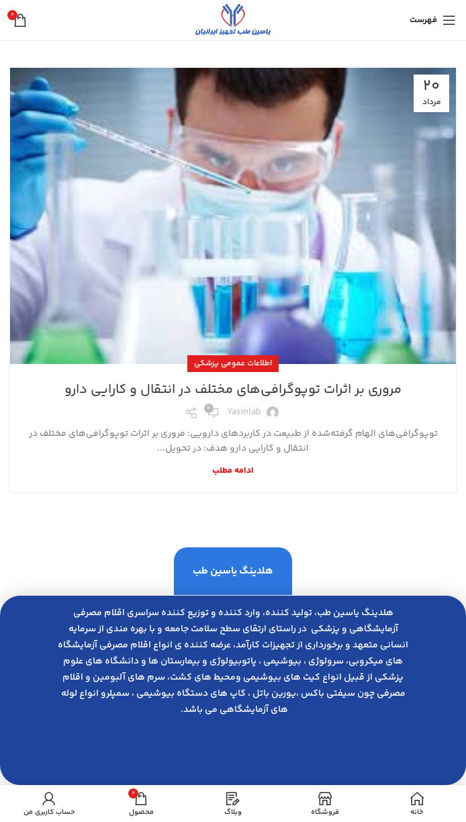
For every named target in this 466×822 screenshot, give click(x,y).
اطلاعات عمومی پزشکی (233, 363)
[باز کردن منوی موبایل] (433, 20)
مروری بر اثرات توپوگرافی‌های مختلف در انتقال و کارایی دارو (233, 389)
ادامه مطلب (233, 471)
